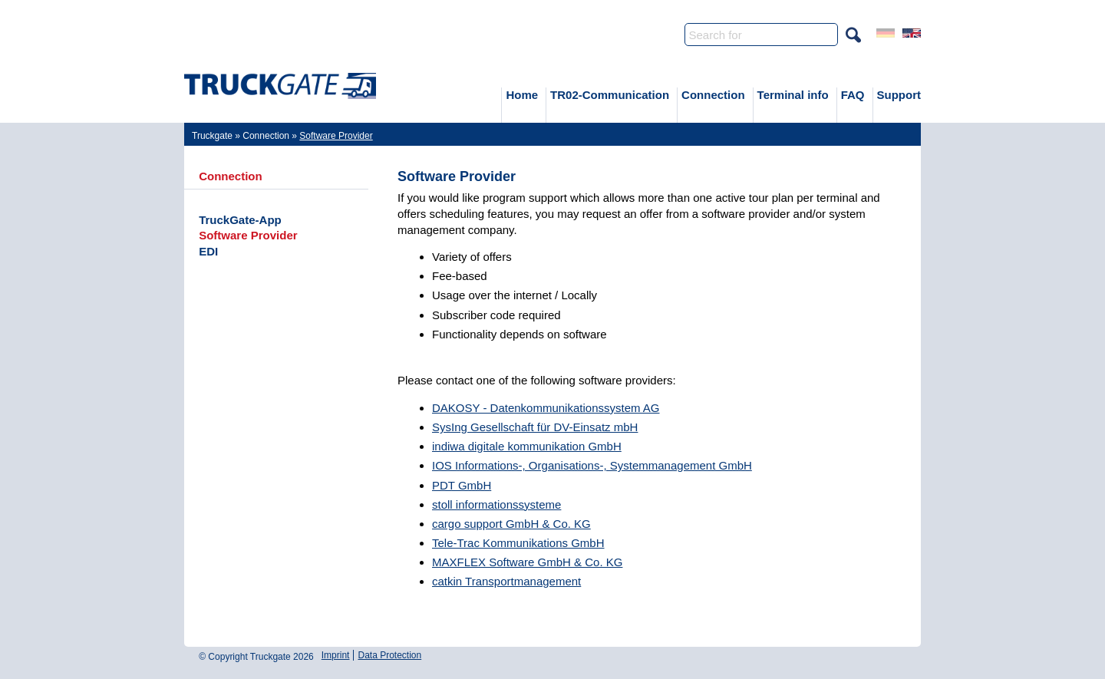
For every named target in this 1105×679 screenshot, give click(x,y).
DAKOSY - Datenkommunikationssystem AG (546, 407)
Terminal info (793, 94)
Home (522, 94)
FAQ (853, 94)
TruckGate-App (240, 219)
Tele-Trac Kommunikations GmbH (518, 542)
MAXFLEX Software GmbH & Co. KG (527, 562)
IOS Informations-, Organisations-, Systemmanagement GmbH (592, 465)
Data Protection (389, 655)
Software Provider (248, 235)
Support (899, 94)
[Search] (761, 34)
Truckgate (212, 135)
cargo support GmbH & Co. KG (511, 523)
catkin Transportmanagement (506, 581)
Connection (713, 94)
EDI (208, 251)
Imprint (336, 655)
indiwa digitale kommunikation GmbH (527, 446)
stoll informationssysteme (496, 504)
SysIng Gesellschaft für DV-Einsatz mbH (535, 426)
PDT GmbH (461, 485)
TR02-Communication (609, 94)
